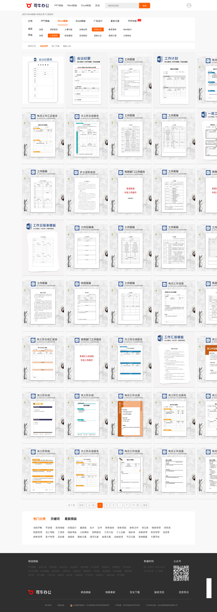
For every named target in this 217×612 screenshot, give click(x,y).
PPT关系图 (33, 571)
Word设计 (127, 29)
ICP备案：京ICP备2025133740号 (127, 605)
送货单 (166, 532)
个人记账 (120, 532)
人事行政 (68, 29)
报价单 (132, 532)
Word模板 (72, 5)
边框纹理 (118, 537)
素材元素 (115, 21)
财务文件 (134, 528)
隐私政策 (61, 605)
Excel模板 (86, 5)
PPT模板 (59, 5)
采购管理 (143, 532)
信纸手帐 (37, 528)
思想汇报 (112, 35)
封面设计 (72, 528)
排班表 (167, 528)
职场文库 (98, 29)
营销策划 (116, 567)
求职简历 (54, 29)
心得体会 (127, 35)
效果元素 (106, 537)
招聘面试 (96, 532)
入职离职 (84, 532)
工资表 (61, 532)
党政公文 (98, 35)
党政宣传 (105, 567)
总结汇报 (42, 567)
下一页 (135, 505)
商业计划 (63, 567)
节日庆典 (127, 567)
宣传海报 (59, 528)
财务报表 (109, 528)
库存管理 (155, 532)
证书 (100, 528)
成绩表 (71, 537)
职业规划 (68, 35)
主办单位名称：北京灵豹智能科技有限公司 (162, 605)
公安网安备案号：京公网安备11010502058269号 (91, 605)
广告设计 (98, 21)
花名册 (61, 537)
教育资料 (112, 29)
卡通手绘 (155, 537)
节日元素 (130, 537)
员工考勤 (50, 532)
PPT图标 (121, 575)
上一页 (91, 505)
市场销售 (79, 575)
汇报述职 (54, 35)
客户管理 (50, 537)
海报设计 (100, 575)
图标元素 (82, 537)
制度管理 (37, 532)
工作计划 (108, 532)
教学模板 (84, 567)
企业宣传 (74, 567)
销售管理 (37, 537)
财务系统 (121, 528)
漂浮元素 (94, 537)
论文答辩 (95, 567)
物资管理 (156, 528)
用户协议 (48, 605)
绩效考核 (72, 532)
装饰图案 (143, 537)
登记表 (145, 528)
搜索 (145, 6)
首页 (81, 505)
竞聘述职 (53, 567)
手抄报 (49, 528)
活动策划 (83, 35)
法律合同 (83, 29)
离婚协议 (87, 571)
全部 (41, 29)
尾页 (145, 505)
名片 (92, 528)
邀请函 (83, 528)
